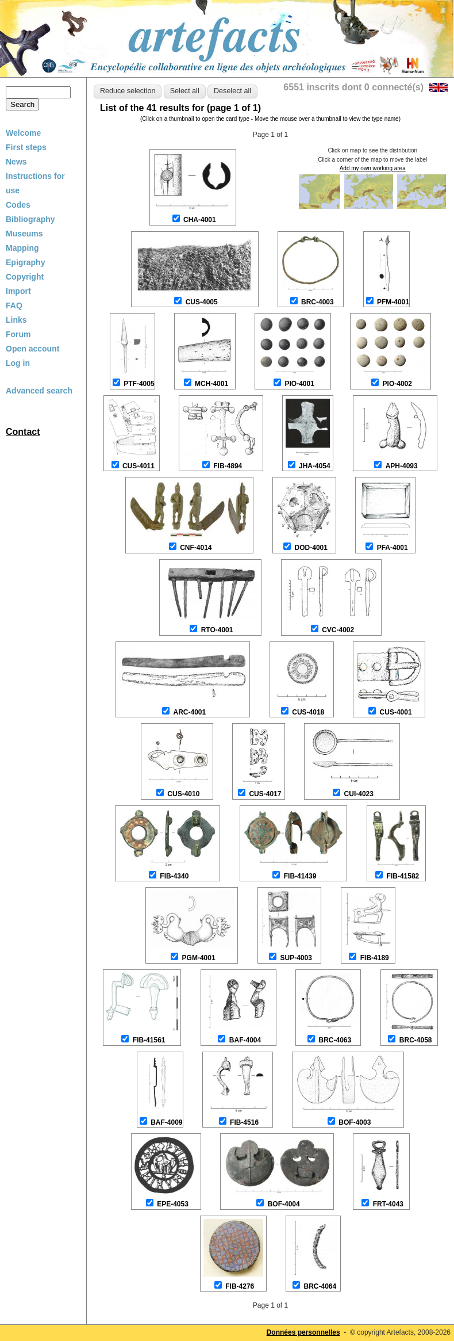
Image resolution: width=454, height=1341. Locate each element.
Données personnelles (303, 1332)
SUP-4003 (295, 958)
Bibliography (30, 219)
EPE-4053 (172, 1204)
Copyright (25, 276)
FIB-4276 (239, 1286)
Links (16, 319)
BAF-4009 (166, 1122)
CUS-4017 (265, 794)
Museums (24, 233)
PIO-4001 (299, 384)
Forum (18, 334)
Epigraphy (25, 262)
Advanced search (39, 390)
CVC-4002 (338, 630)
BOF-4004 (284, 1204)
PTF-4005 (139, 384)
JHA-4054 (314, 466)
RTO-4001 (217, 630)
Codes (18, 204)
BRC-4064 (319, 1286)
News (16, 161)
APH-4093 (402, 466)
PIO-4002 (397, 384)
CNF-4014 (195, 548)
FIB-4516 (244, 1122)
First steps (26, 147)
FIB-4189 (374, 958)
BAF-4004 (245, 1040)
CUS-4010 (183, 794)
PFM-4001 (393, 302)
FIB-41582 (403, 876)
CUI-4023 (359, 794)
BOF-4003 (354, 1122)
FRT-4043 (388, 1204)
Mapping (22, 248)
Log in (18, 363)
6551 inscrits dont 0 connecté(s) (353, 87)
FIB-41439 (300, 876)
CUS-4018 (308, 712)
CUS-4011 (138, 466)
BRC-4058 (415, 1040)
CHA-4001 (199, 220)
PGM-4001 (199, 958)
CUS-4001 (396, 712)
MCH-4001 (211, 384)
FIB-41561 (149, 1040)
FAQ (14, 305)
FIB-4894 (227, 466)
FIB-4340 (174, 876)
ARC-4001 (189, 712)
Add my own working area (373, 168)
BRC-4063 (334, 1040)
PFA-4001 (392, 548)
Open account (32, 348)
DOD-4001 (311, 548)
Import (18, 291)
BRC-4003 (317, 302)
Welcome (23, 132)
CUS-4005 (202, 302)
